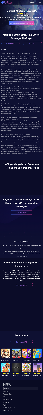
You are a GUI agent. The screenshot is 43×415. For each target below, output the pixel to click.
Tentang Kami (7, 394)
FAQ (4, 397)
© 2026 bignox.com (9, 408)
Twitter (5, 405)
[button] (21, 155)
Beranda (5, 391)
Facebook (6, 402)
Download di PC (10, 43)
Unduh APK (32, 43)
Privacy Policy (7, 410)
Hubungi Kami (7, 399)
